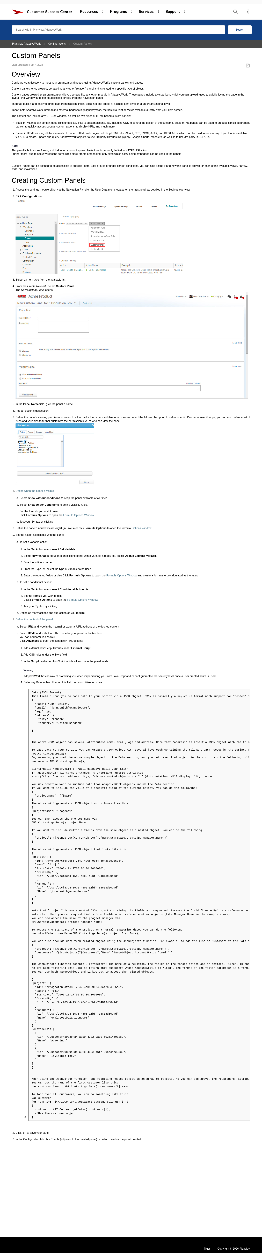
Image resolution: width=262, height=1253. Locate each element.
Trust (207, 1248)
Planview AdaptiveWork (26, 43)
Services (146, 11)
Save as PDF (248, 66)
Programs (118, 11)
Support (173, 11)
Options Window (141, 528)
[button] (235, 11)
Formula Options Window (78, 515)
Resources (89, 11)
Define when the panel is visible (35, 490)
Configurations (57, 43)
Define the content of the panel (34, 619)
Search (240, 29)
